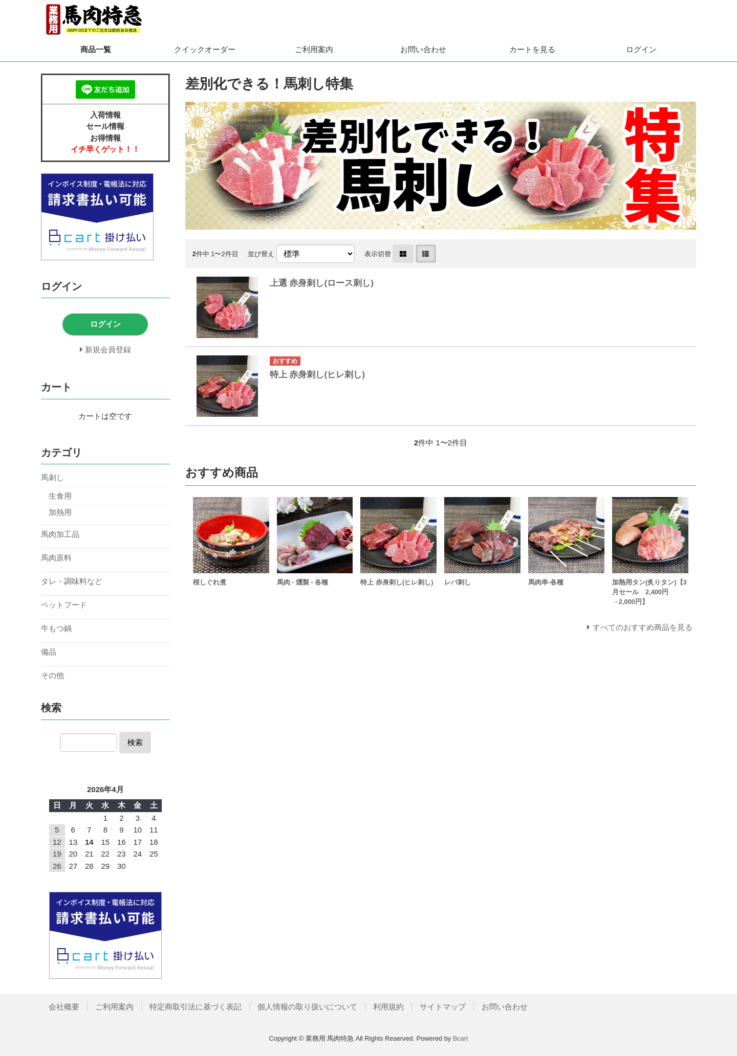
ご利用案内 (314, 49)
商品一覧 (95, 49)
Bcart (460, 1038)
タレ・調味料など (71, 581)
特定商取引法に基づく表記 (195, 1006)
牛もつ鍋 (56, 628)
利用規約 (388, 1006)
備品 (48, 651)
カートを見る (532, 49)
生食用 (60, 495)
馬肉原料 (56, 557)
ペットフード (64, 604)
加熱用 (60, 512)
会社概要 (64, 1006)
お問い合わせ (423, 49)
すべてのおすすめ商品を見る (642, 627)
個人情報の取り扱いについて (307, 1006)
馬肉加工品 (60, 534)
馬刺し (52, 477)
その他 (52, 675)
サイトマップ (443, 1006)
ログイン (641, 49)
